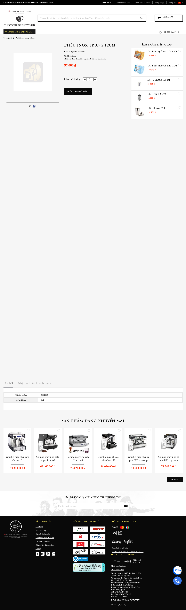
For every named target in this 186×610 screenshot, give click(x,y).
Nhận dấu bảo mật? (84, 570)
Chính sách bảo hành (118, 566)
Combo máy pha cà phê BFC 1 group (168, 459)
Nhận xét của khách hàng (34, 383)
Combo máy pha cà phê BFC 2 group (138, 459)
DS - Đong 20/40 (156, 94)
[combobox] (92, 18)
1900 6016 (106, 3)
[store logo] (19, 18)
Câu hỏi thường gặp (43, 534)
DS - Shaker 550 (156, 108)
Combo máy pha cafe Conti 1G (17, 459)
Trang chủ (7, 38)
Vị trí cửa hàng (41, 530)
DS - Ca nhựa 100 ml (158, 80)
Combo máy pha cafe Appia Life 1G (47, 459)
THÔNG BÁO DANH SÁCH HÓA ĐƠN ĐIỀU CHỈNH (128, 552)
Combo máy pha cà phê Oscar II (108, 459)
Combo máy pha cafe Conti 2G (77, 459)
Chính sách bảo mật (43, 541)
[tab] (8, 384)
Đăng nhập (159, 3)
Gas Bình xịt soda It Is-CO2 (159, 68)
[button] (182, 2)
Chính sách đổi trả (117, 570)
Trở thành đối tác (123, 3)
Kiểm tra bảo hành (142, 3)
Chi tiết (8, 383)
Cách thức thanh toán (120, 548)
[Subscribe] (125, 506)
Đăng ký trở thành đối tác (45, 545)
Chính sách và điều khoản (45, 538)
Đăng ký (172, 3)
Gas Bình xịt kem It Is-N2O (159, 53)
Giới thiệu (39, 527)
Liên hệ (38, 549)
